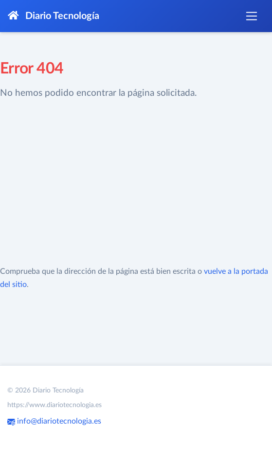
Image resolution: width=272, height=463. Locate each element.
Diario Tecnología (53, 16)
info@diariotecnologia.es (54, 421)
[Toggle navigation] (251, 16)
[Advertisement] (136, 183)
